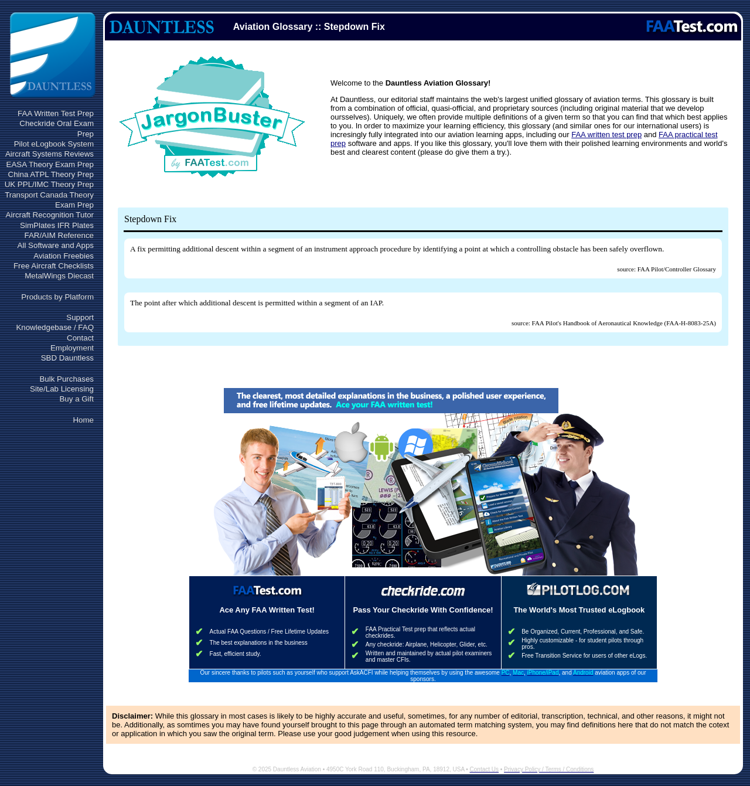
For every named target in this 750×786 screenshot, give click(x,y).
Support (80, 317)
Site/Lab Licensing (62, 389)
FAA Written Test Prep (56, 113)
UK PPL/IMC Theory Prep (49, 184)
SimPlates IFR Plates (57, 225)
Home (83, 420)
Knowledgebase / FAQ (55, 327)
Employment (72, 347)
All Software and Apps (56, 245)
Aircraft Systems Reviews (49, 153)
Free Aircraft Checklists (53, 265)
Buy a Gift (76, 398)
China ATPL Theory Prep (51, 174)
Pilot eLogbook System (54, 143)
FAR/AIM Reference (59, 235)
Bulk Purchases (66, 379)
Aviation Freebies (63, 255)
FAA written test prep (606, 134)
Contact (80, 338)
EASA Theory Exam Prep (50, 164)
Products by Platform (57, 296)
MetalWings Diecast (59, 275)
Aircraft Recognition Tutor (50, 214)
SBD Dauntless (67, 357)
